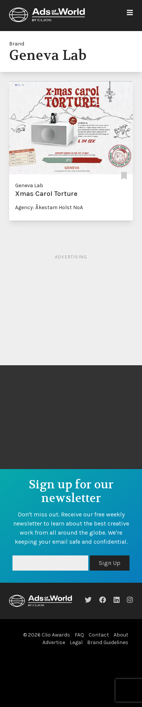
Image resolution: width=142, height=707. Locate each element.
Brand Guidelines (107, 642)
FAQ (79, 635)
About (121, 635)
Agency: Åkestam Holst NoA (49, 207)
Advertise (53, 642)
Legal (76, 642)
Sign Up (109, 562)
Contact (99, 635)
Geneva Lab (29, 185)
